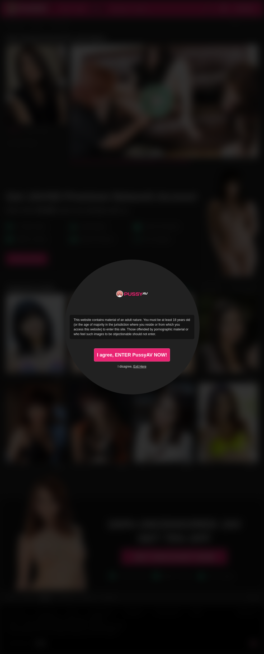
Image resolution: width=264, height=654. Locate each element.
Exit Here (139, 366)
